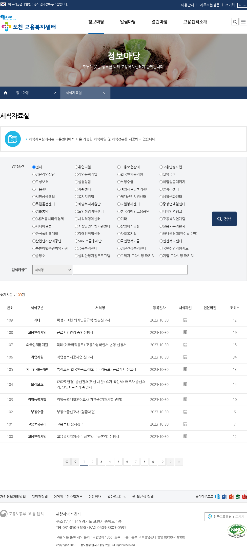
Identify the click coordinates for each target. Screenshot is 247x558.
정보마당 (22, 93)
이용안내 (187, 5)
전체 (39, 167)
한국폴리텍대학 (47, 233)
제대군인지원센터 (133, 196)
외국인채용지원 (132, 174)
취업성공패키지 (174, 182)
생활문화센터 (172, 196)
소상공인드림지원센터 (94, 226)
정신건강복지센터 (133, 248)
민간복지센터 (172, 241)
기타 (124, 219)
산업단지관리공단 (48, 241)
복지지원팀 (86, 196)
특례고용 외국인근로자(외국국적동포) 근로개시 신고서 (96, 369)
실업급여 (169, 174)
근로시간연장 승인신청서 (75, 332)
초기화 (230, 3)
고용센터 (42, 189)
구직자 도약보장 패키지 (138, 256)
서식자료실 (74, 93)
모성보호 (42, 182)
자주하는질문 (209, 5)
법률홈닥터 (44, 211)
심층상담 (84, 182)
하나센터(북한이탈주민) (180, 233)
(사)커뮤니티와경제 (50, 219)
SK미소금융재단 (90, 241)
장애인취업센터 (89, 233)
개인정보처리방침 (13, 497)
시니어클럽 (44, 226)
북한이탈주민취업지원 (52, 248)
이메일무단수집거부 (68, 497)
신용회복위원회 (174, 226)
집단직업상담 (45, 174)
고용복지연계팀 (174, 219)
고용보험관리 (130, 167)
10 (162, 461)
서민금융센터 (45, 196)
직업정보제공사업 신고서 (75, 357)
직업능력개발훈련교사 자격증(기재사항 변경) (89, 399)
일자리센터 (171, 189)
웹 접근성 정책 (143, 497)
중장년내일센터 (174, 204)
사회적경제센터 (89, 219)
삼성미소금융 (130, 226)
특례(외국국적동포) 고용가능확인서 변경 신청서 (91, 345)
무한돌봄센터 (45, 204)
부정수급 (127, 182)
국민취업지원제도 (175, 248)
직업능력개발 (87, 174)
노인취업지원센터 (91, 211)
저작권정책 (40, 497)
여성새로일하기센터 (135, 189)
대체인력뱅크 (172, 211)
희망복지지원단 (89, 204)
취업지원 (84, 167)
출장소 (40, 256)
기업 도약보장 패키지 (178, 256)
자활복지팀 (129, 233)
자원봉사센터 (130, 204)
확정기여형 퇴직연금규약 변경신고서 (83, 320)
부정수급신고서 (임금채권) (76, 412)
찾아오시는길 (116, 497)
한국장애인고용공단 (135, 211)
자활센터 (84, 189)
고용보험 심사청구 (70, 424)
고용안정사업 (172, 167)
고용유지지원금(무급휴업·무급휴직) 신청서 (88, 436)
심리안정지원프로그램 (94, 256)
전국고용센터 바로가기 (229, 517)
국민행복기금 (130, 241)
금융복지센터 (87, 248)
